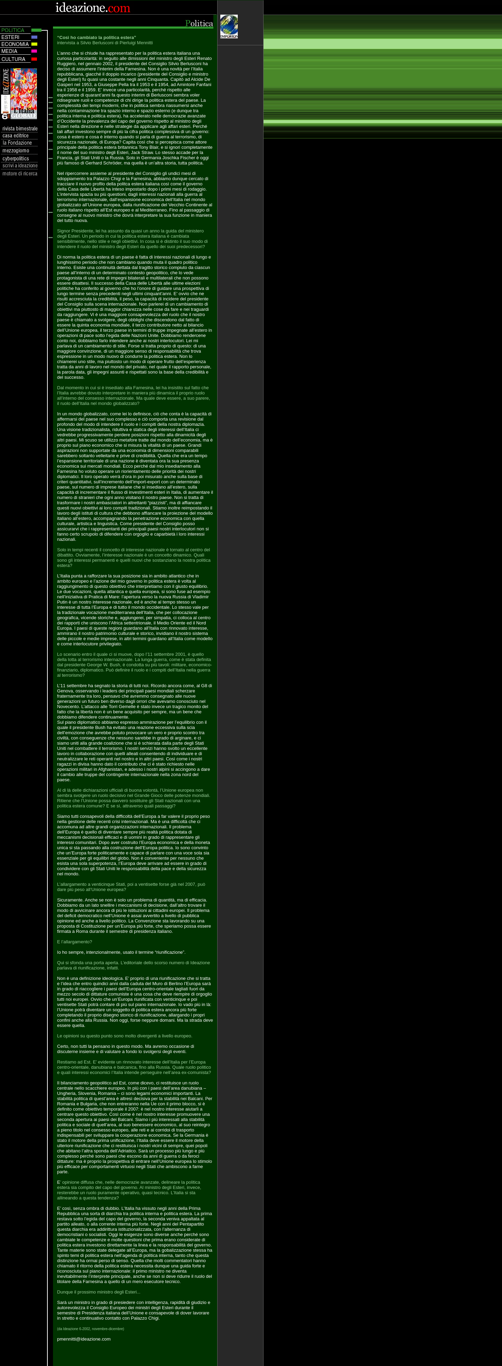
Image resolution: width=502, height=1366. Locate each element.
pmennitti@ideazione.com (84, 1339)
